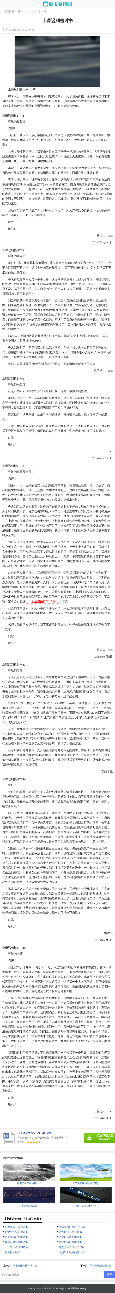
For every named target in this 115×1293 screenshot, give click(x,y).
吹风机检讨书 (12, 1252)
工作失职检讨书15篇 (16, 1247)
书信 (30, 11)
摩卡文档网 (49, 1288)
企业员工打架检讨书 (16, 1226)
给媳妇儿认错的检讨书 (71, 1252)
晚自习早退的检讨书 (16, 1242)
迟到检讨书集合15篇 (70, 1232)
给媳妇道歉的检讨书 (70, 1242)
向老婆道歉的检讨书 (16, 1237)
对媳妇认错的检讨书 (70, 1237)
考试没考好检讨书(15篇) (72, 1226)
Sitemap (83, 1288)
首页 (20, 11)
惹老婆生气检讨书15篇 (71, 1247)
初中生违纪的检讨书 (16, 1232)
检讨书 (42, 11)
